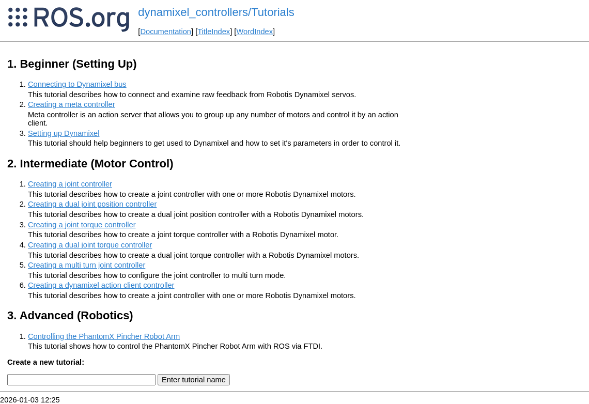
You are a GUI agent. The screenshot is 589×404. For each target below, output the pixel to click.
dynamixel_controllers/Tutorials (216, 12)
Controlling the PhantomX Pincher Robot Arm (104, 336)
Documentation (165, 31)
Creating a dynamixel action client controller (101, 285)
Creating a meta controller (71, 104)
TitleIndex (213, 31)
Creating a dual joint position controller (92, 204)
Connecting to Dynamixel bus (77, 84)
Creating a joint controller (70, 184)
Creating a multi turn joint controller (86, 265)
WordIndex (254, 31)
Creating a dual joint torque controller (90, 245)
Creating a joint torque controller (82, 225)
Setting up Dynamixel (64, 133)
